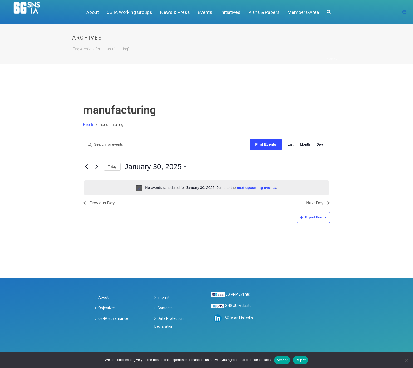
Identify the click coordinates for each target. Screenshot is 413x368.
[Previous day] (86, 167)
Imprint (161, 297)
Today (112, 167)
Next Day (318, 203)
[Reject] (406, 360)
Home (331, 58)
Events (205, 12)
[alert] (206, 187)
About (92, 12)
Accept (282, 360)
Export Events (313, 217)
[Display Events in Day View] (319, 144)
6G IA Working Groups (129, 12)
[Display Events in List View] (291, 144)
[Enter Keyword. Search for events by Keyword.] (166, 144)
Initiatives (230, 12)
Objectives (105, 308)
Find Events (265, 144)
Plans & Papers (264, 12)
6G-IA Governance (111, 318)
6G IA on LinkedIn (239, 318)
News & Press (175, 12)
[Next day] (97, 167)
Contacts (163, 308)
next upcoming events (256, 187)
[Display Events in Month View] (305, 144)
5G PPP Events (237, 294)
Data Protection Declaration (169, 322)
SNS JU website (238, 305)
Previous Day (99, 203)
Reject (301, 360)
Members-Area (303, 12)
